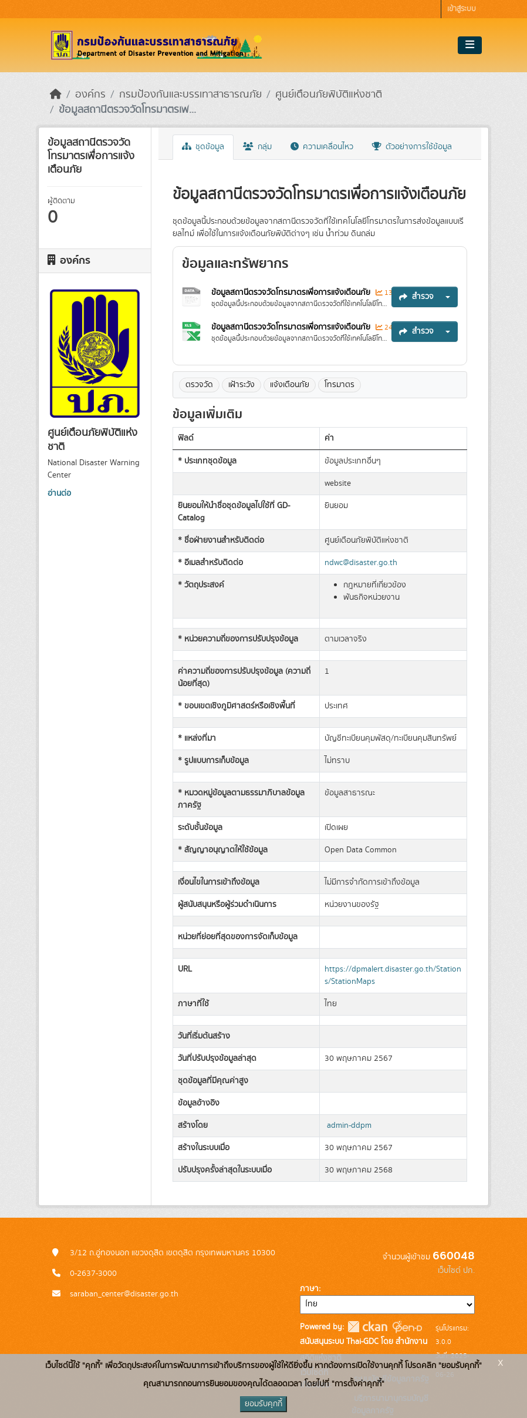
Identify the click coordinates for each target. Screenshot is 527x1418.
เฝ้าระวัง (241, 385)
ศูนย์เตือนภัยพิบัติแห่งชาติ (328, 94)
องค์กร (90, 94)
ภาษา (309, 1289)
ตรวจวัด (199, 385)
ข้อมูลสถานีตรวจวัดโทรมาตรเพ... (127, 109)
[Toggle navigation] (470, 45)
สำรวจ (416, 297)
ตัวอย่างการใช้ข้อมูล (412, 147)
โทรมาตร (339, 385)
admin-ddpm (349, 1125)
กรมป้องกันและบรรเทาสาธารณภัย (190, 94)
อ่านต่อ (59, 493)
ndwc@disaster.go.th (361, 563)
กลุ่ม (257, 147)
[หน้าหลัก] (56, 94)
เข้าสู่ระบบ (461, 9)
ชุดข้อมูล (203, 147)
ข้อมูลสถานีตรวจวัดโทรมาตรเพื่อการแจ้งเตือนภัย (292, 292)
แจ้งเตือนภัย (289, 385)
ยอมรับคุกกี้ (263, 1404)
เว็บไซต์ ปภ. (456, 1270)
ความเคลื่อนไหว (321, 147)
